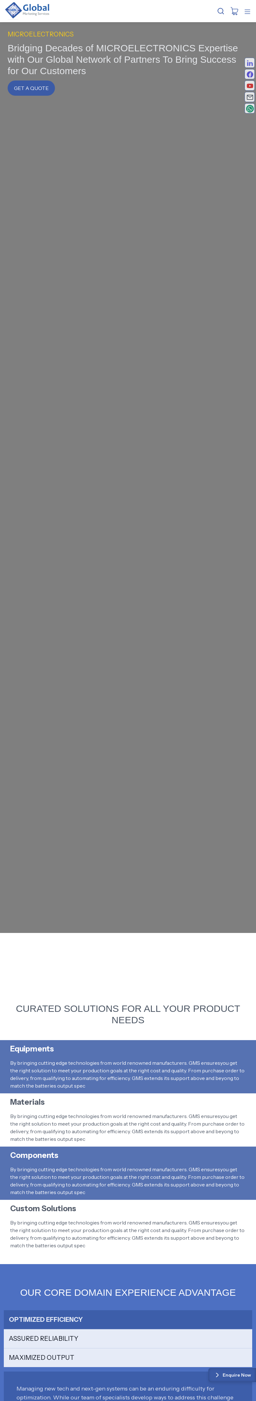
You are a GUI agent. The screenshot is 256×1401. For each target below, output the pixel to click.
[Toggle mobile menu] (247, 12)
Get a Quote (31, 88)
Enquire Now (232, 1375)
